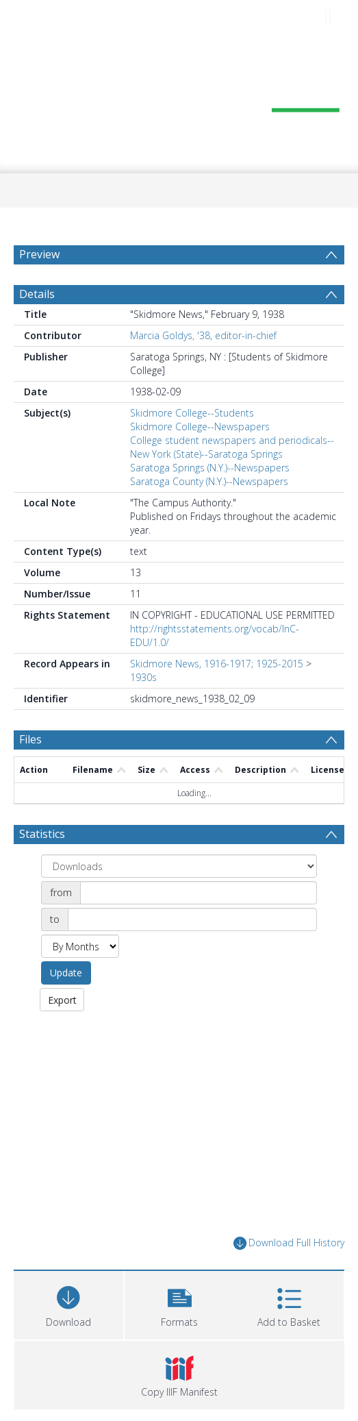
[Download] (68, 1303)
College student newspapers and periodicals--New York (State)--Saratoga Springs (232, 447)
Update (66, 972)
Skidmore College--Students (192, 412)
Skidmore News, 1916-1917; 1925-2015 (216, 663)
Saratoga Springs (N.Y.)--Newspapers (210, 467)
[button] (179, 1303)
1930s (143, 677)
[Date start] (198, 892)
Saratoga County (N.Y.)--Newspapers (209, 481)
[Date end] (192, 919)
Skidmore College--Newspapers (200, 426)
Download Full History (288, 1243)
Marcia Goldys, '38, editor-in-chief (203, 335)
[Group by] (179, 866)
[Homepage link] (178, 101)
